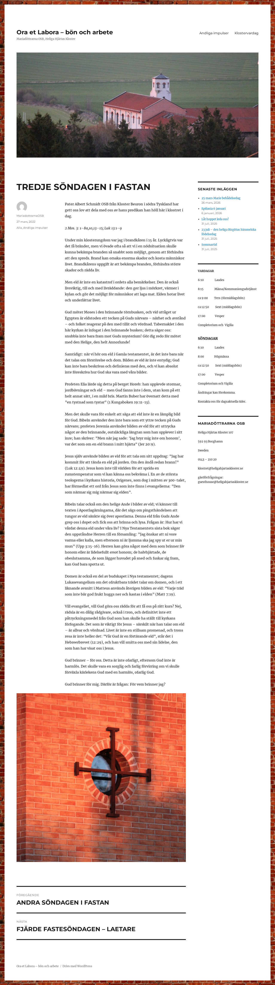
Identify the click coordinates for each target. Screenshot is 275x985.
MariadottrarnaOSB (30, 215)
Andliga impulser (214, 33)
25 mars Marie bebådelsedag (221, 198)
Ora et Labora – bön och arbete (65, 32)
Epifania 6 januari (214, 209)
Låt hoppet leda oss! (215, 219)
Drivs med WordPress (77, 966)
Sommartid (209, 245)
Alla (19, 227)
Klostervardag (246, 33)
